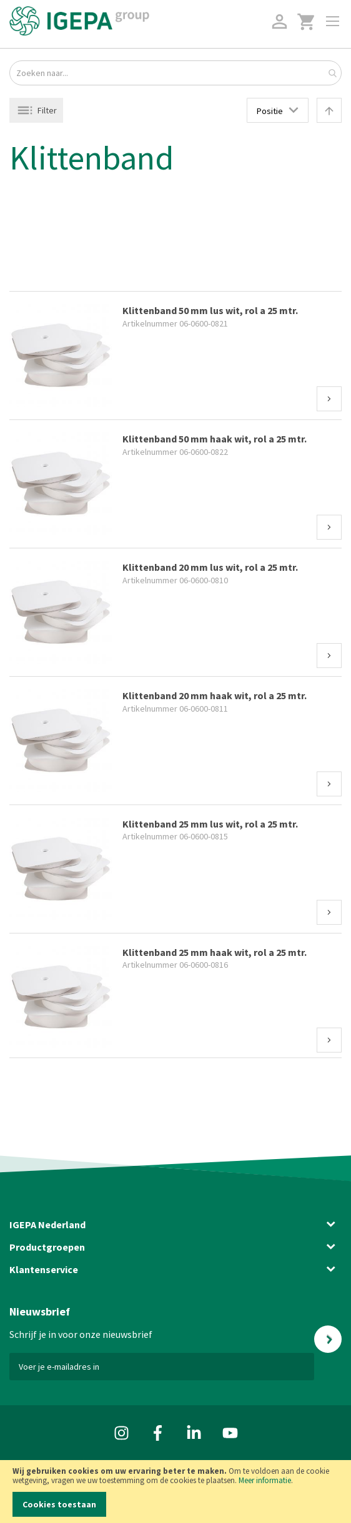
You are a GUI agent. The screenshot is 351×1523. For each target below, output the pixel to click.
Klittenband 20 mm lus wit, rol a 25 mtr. (210, 567)
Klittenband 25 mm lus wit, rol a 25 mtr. (210, 824)
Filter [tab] (47, 110)
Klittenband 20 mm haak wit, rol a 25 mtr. (214, 695)
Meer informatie (265, 1480)
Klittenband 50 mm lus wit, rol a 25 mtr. (210, 310)
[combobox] (175, 72)
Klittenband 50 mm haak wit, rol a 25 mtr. (214, 438)
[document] (175, 1491)
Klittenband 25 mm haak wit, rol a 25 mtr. (214, 952)
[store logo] (79, 21)
